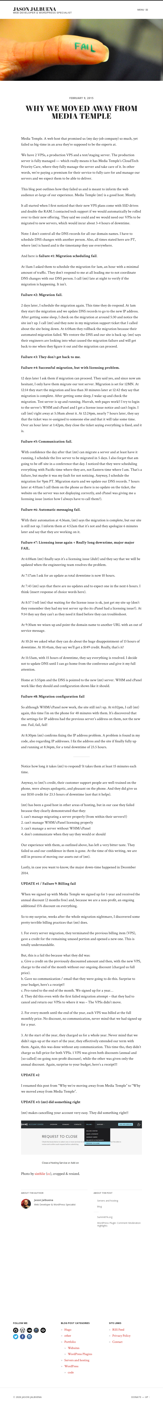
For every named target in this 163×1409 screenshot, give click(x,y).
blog (99, 1209)
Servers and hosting (107, 1203)
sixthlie (40, 1176)
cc (48, 1176)
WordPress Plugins (80, 1357)
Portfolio (70, 1344)
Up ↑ (147, 1399)
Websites (73, 1350)
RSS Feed (118, 1332)
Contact (117, 1344)
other (67, 1338)
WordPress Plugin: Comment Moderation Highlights (119, 1227)
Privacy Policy (121, 1338)
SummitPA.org (104, 1219)
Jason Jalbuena (36, 8)
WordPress (71, 1369)
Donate (136, 1399)
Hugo (67, 1332)
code (71, 1375)
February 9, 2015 (81, 98)
